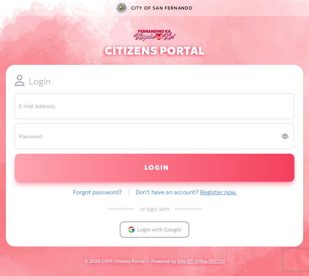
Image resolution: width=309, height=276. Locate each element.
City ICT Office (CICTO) (201, 261)
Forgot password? (98, 192)
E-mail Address (37, 106)
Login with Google (154, 229)
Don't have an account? (186, 192)
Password (30, 136)
